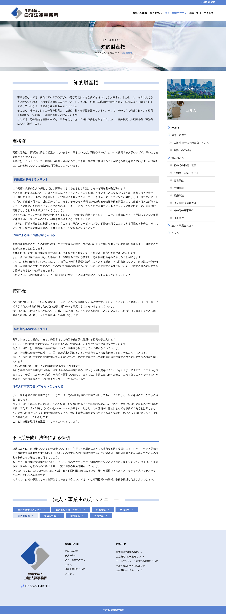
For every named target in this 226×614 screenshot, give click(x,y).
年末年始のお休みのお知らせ (130, 565)
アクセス (69, 574)
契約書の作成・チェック (70, 509)
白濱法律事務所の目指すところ (191, 142)
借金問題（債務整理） (186, 203)
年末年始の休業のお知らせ (129, 551)
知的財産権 (25, 515)
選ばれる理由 (178, 135)
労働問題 (179, 188)
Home (96, 52)
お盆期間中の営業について (129, 570)
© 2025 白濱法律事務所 (113, 610)
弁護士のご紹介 (182, 150)
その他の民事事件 (184, 210)
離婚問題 (179, 195)
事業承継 (100, 515)
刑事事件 (179, 218)
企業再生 (76, 515)
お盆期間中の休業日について (130, 556)
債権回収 (126, 509)
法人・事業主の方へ (111, 52)
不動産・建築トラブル (186, 172)
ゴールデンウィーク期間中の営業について (137, 561)
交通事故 (179, 180)
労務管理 (102, 509)
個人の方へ (177, 157)
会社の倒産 (51, 515)
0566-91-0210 (208, 2)
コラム (175, 233)
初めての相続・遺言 (185, 165)
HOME (175, 127)
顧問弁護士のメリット (31, 509)
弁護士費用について (75, 569)
